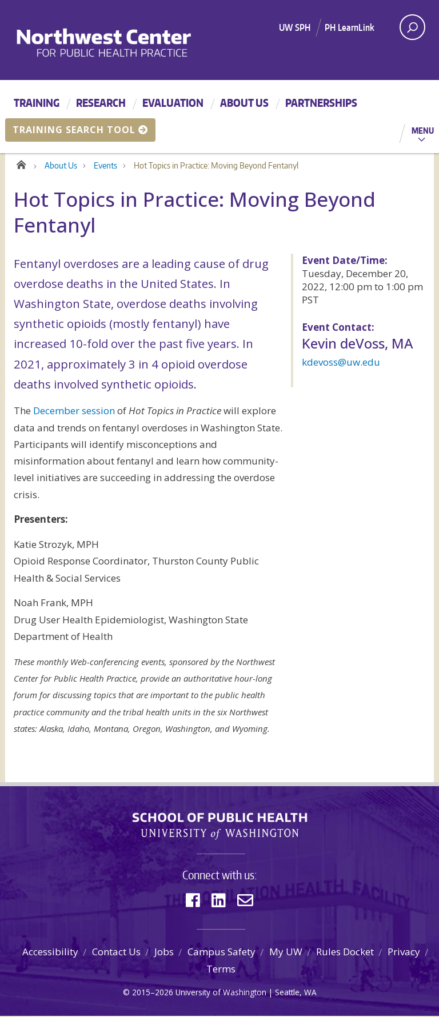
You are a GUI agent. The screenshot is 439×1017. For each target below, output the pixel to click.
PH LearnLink (349, 27)
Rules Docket (345, 952)
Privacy (404, 952)
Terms (221, 969)
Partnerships (321, 102)
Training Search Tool (80, 129)
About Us (244, 102)
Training (36, 102)
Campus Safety (221, 952)
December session (74, 411)
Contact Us (116, 952)
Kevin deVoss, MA (357, 343)
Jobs (164, 952)
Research (101, 102)
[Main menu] (219, 116)
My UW (285, 952)
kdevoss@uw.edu (341, 362)
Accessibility (50, 952)
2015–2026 (152, 992)
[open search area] (412, 27)
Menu (423, 130)
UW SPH (294, 27)
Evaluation (172, 102)
